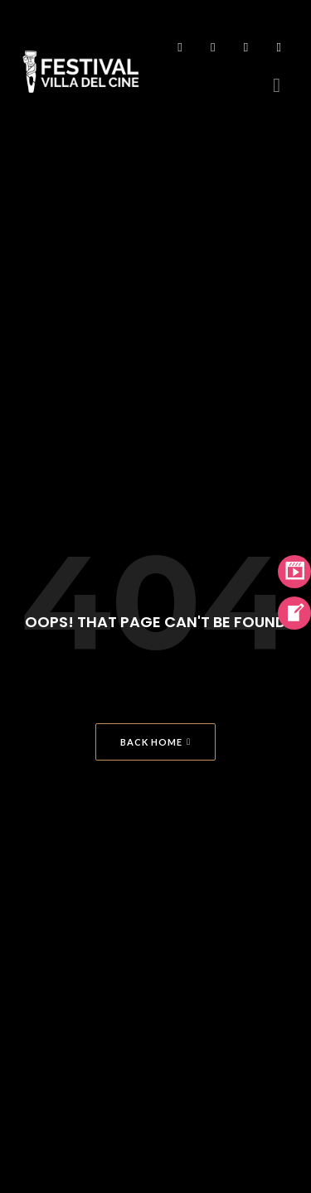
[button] (276, 85)
